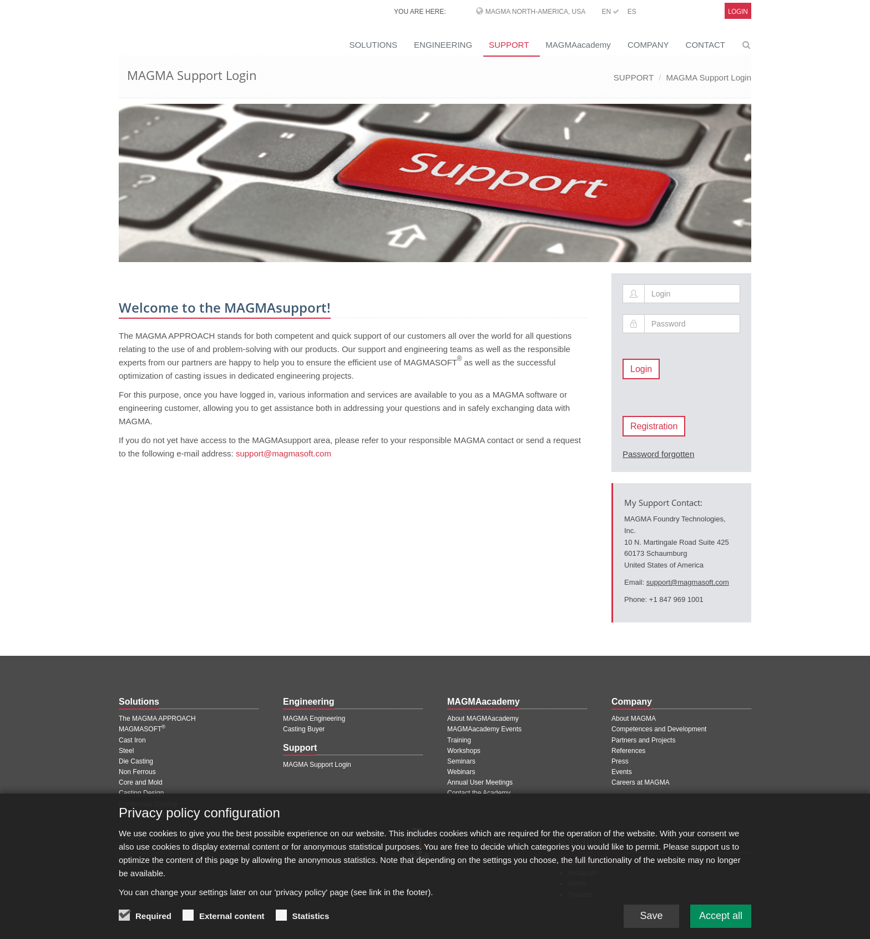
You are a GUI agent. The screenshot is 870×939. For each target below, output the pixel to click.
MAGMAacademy (578, 44)
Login (738, 11)
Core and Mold (141, 782)
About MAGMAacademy (483, 718)
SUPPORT (509, 44)
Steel (126, 751)
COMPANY (648, 44)
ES (632, 12)
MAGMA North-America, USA (535, 12)
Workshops (463, 751)
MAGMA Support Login (708, 77)
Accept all (720, 924)
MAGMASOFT (142, 729)
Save (651, 924)
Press (620, 761)
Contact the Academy (478, 793)
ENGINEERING (443, 44)
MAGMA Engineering (314, 718)
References (628, 751)
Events (621, 772)
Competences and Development (658, 729)
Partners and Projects (643, 740)
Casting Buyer (304, 729)
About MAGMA (633, 718)
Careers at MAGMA (640, 782)
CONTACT (705, 44)
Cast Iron (132, 740)
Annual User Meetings (480, 782)
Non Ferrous (137, 772)
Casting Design (141, 793)
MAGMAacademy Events (484, 729)
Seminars (461, 761)
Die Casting (136, 761)
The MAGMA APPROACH (157, 718)
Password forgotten (658, 454)
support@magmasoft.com (283, 453)
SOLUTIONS (373, 44)
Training (459, 740)
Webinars (461, 772)
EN (610, 12)
